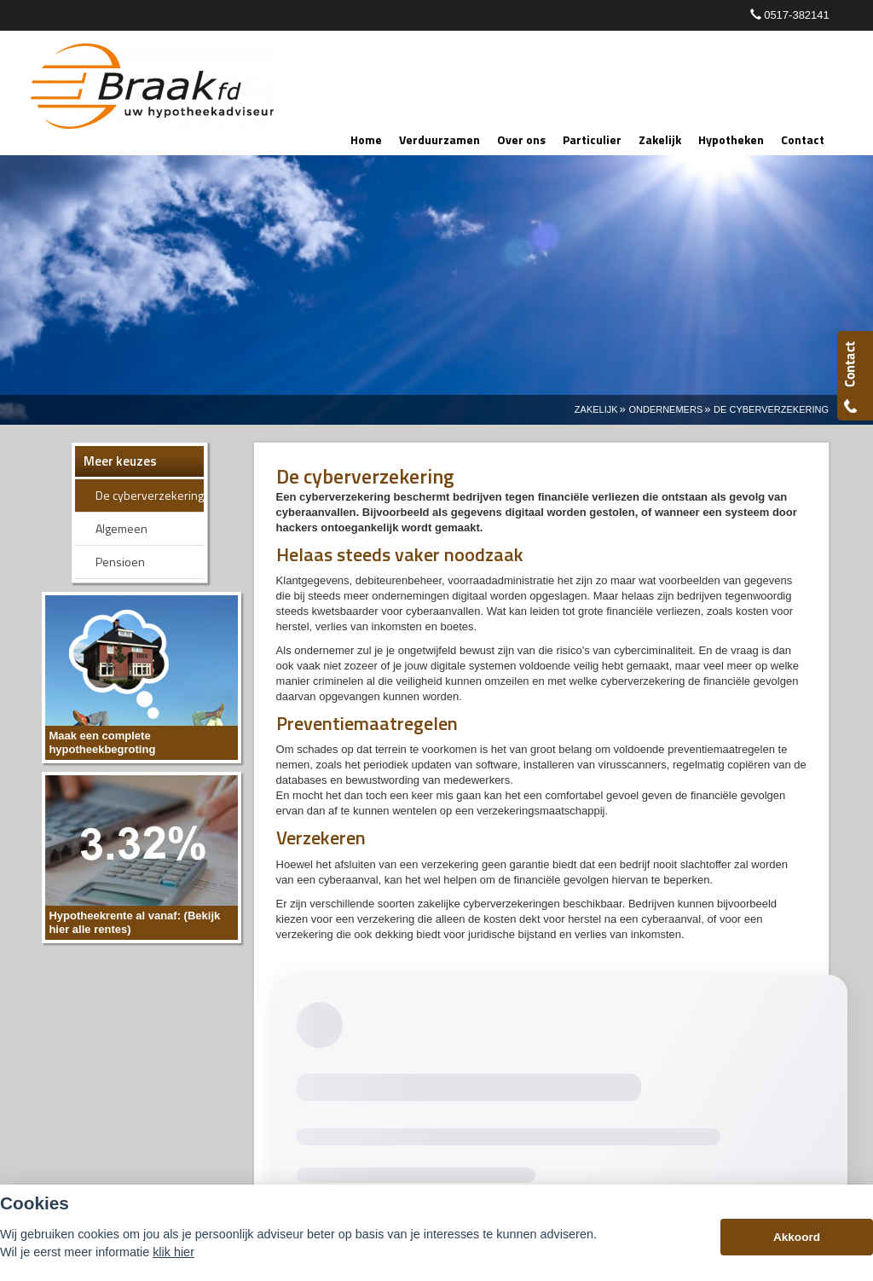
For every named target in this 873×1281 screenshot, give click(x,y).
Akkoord (796, 1237)
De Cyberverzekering (771, 409)
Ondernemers (665, 409)
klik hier (173, 1252)
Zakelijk (596, 409)
